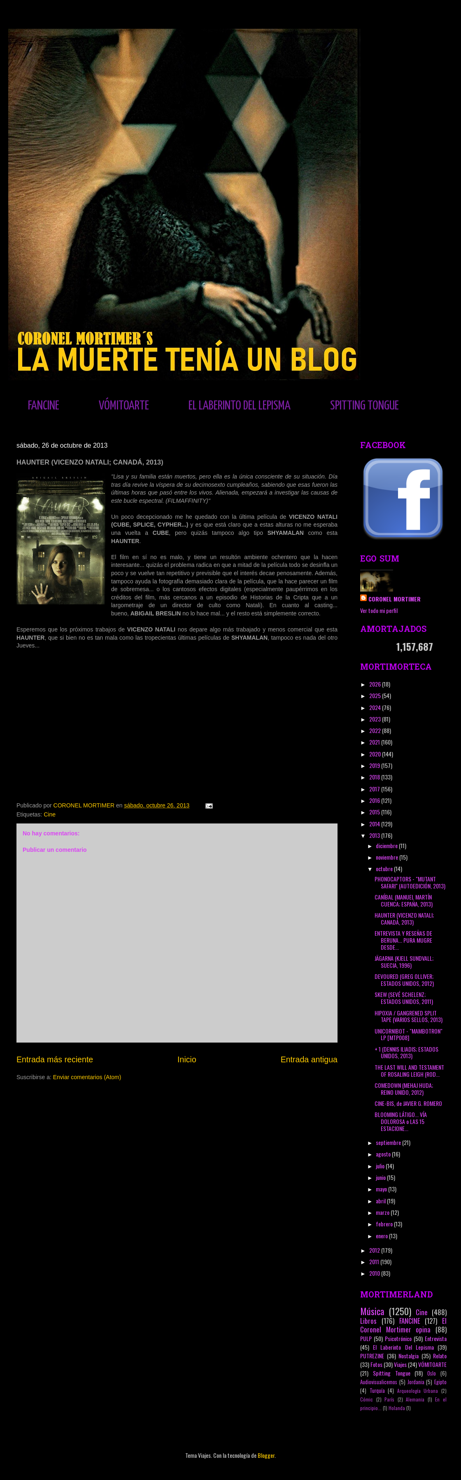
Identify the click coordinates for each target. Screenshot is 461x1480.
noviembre (387, 857)
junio (381, 1177)
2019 (375, 765)
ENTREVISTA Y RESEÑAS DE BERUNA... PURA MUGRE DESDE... (403, 940)
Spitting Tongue (391, 1373)
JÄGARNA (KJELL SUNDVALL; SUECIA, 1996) (404, 961)
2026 (375, 684)
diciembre (387, 845)
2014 (375, 823)
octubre (385, 868)
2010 (375, 1273)
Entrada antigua (309, 1059)
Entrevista (436, 1338)
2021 (375, 742)
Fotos (376, 1364)
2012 (375, 1250)
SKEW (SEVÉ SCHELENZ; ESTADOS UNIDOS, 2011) (404, 998)
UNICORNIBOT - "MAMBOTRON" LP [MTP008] (408, 1034)
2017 (375, 788)
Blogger (266, 1455)
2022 (375, 730)
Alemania (415, 1399)
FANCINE (43, 406)
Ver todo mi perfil (379, 610)
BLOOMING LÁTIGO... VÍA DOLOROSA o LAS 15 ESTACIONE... (401, 1121)
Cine (50, 814)
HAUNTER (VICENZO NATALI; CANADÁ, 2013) (404, 918)
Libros (368, 1321)
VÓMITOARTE (124, 406)
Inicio (186, 1059)
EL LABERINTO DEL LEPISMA (240, 406)
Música (372, 1311)
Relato (440, 1355)
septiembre (389, 1142)
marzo (383, 1212)
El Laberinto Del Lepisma (403, 1347)
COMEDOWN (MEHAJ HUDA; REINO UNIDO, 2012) (404, 1088)
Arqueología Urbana (417, 1391)
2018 (375, 776)
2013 (375, 835)
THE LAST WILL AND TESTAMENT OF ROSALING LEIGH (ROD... (409, 1070)
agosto (384, 1153)
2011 (374, 1261)
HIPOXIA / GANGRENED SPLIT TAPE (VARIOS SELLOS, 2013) (408, 1016)
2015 (375, 811)
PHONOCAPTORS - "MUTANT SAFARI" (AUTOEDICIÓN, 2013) (410, 882)
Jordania (415, 1382)
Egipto (440, 1382)
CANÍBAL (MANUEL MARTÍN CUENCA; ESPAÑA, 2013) (404, 900)
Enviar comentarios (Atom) (87, 1077)
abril (381, 1200)
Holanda (397, 1408)
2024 (375, 707)
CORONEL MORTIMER (394, 598)
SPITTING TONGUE (364, 406)
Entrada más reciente (54, 1059)
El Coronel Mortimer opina (403, 1325)
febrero (385, 1223)
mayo (382, 1188)
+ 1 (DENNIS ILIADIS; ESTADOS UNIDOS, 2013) (406, 1052)
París (389, 1399)
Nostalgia (408, 1355)
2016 (375, 800)
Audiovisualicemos (378, 1382)
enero (382, 1235)
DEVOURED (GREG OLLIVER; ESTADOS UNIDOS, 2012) (404, 979)
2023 (375, 719)
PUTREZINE (372, 1355)
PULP (366, 1338)
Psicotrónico (398, 1338)
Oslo (431, 1373)
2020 (375, 753)
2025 (375, 695)
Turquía (377, 1390)
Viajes (400, 1364)
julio (381, 1165)
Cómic (366, 1399)
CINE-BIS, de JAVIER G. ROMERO (408, 1103)
